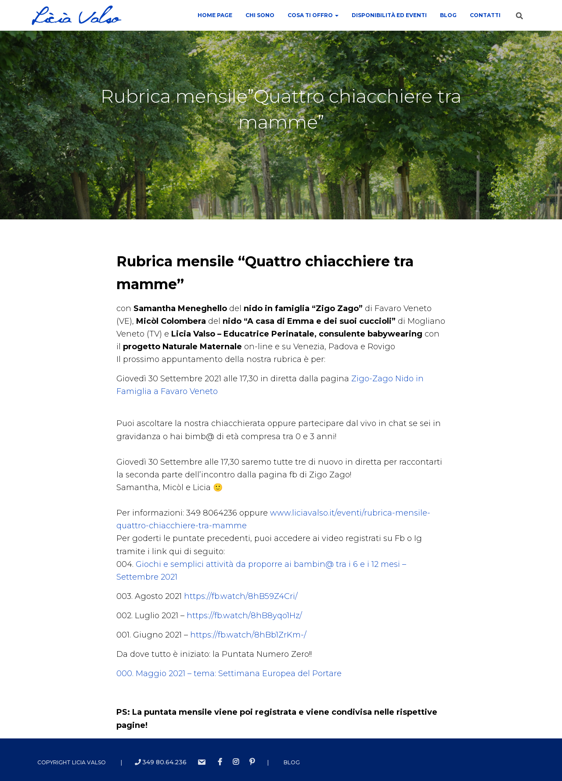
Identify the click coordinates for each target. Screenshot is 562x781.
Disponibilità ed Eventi (389, 15)
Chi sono (259, 15)
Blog (448, 15)
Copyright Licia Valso (71, 762)
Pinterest (252, 762)
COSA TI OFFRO (313, 15)
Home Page (215, 15)
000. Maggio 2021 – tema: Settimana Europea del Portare (229, 673)
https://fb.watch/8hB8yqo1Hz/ (244, 615)
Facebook (220, 762)
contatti (485, 15)
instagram (235, 762)
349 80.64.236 (161, 762)
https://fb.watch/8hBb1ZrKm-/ (248, 635)
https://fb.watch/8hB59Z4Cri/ (241, 596)
